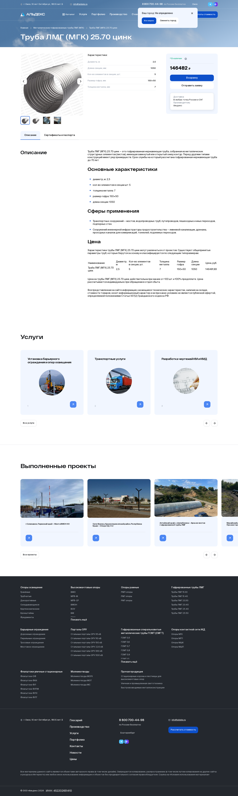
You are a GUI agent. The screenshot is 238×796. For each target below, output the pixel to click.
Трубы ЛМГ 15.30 (179, 592)
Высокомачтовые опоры (85, 587)
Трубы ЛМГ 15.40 (179, 596)
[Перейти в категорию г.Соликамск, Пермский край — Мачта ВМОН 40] (29, 538)
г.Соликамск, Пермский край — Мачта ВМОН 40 (48, 524)
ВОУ (73, 609)
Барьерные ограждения (34, 630)
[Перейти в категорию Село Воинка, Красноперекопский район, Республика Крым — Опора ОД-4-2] (96, 538)
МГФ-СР (75, 601)
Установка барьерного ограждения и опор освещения (49, 360)
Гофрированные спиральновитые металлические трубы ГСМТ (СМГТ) (142, 631)
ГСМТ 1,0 (125, 659)
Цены (73, 759)
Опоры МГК (177, 634)
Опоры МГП (177, 638)
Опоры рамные (130, 587)
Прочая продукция (132, 672)
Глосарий (76, 720)
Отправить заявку (191, 86)
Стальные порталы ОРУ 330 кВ (86, 651)
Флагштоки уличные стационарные (41, 672)
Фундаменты (27, 617)
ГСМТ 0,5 (125, 638)
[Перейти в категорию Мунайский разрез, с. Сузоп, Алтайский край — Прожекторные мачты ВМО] (230, 538)
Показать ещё (79, 620)
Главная (24, 28)
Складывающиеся (29, 605)
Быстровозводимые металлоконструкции (143, 688)
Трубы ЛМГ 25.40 (180, 609)
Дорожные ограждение (32, 634)
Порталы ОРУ (79, 630)
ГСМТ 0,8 (125, 650)
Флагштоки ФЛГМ (29, 689)
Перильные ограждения (32, 638)
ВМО (73, 592)
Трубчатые (25, 596)
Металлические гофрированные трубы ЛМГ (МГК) (58, 28)
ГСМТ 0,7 (125, 646)
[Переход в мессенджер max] (215, 4)
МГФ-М (74, 596)
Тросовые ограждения (32, 643)
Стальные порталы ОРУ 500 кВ (87, 655)
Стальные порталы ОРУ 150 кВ (86, 643)
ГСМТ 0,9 (125, 655)
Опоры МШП (177, 647)
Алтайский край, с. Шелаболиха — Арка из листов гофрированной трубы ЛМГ (182, 524)
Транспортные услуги (110, 358)
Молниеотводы (80, 672)
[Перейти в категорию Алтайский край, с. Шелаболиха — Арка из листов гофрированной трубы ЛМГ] (163, 538)
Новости (75, 753)
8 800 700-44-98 (152, 4)
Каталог (68, 14)
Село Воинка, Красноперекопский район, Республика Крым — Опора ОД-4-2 (117, 525)
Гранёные (25, 592)
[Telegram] (121, 742)
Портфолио (98, 14)
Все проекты (30, 555)
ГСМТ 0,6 (125, 642)
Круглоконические (29, 609)
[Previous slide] (23, 81)
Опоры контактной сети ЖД (188, 630)
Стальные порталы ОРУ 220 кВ (87, 647)
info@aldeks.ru (80, 4)
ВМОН (74, 605)
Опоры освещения (31, 587)
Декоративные (28, 601)
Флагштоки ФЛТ (28, 697)
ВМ (72, 613)
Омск (195, 4)
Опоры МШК (177, 643)
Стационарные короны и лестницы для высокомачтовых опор (141, 677)
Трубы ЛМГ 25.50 (180, 613)
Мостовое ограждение (32, 647)
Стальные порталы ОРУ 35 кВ (86, 634)
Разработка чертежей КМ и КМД (184, 358)
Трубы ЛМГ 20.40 (180, 605)
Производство (118, 14)
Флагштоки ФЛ (28, 685)
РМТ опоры (126, 601)
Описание (30, 135)
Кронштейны (27, 613)
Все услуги (28, 423)
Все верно (149, 21)
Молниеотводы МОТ (81, 681)
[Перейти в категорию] (73, 404)
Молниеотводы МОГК (82, 676)
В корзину (192, 78)
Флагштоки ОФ (28, 676)
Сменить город (168, 21)
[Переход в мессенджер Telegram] (210, 4)
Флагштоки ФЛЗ (28, 693)
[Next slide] (80, 81)
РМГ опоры (126, 596)
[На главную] (32, 14)
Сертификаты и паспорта (59, 135)
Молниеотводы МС (80, 685)
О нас (135, 14)
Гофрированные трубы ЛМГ (187, 587)
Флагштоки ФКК (28, 681)
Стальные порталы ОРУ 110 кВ (86, 638)
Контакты (76, 746)
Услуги (83, 14)
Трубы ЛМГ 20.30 (179, 601)
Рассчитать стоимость (202, 14)
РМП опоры (127, 592)
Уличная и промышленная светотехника (141, 683)
